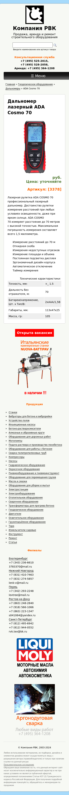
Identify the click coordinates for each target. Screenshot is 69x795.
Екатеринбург (18, 558)
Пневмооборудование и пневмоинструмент (34, 473)
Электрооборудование (22, 493)
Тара (11, 526)
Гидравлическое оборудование (27, 465)
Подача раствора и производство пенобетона (35, 445)
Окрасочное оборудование (24, 469)
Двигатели (15, 514)
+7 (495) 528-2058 (33, 64)
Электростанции (18, 489)
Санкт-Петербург (20, 619)
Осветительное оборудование (26, 518)
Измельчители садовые (22, 530)
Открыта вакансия (34, 333)
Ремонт (13, 538)
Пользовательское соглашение (19, 765)
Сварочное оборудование (23, 501)
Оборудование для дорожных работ (30, 436)
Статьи (13, 542)
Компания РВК (34, 28)
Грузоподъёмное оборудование (27, 522)
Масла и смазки (18, 481)
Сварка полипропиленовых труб (27, 453)
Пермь (13, 586)
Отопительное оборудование (26, 497)
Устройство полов (19, 420)
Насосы (13, 461)
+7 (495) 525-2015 (33, 60)
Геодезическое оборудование (26, 509)
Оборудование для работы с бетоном (30, 449)
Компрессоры (16, 457)
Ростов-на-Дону (19, 599)
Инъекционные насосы (22, 424)
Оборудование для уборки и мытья (29, 485)
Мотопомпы (15, 440)
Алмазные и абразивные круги (26, 432)
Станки (13, 412)
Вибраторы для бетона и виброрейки (30, 416)
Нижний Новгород (21, 570)
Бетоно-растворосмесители (25, 428)
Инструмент (16, 534)
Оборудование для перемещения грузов (32, 477)
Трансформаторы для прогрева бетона (31, 505)
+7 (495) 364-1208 (41, 68)
